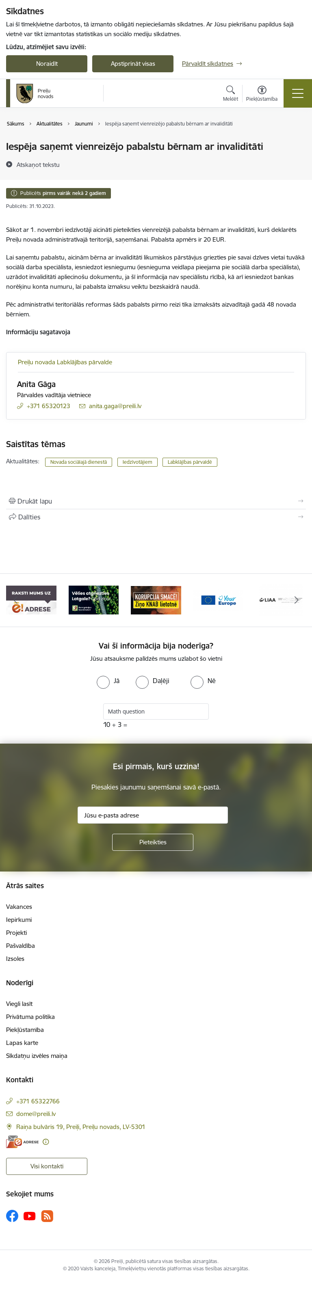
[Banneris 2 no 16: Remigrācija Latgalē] (94, 599)
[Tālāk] (296, 600)
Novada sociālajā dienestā (78, 462)
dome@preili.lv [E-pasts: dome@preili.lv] (36, 1114)
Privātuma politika (30, 1017)
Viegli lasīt (19, 1004)
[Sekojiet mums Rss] (47, 1216)
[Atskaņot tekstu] (38, 164)
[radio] (108, 681)
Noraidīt (47, 63)
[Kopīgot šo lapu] (156, 517)
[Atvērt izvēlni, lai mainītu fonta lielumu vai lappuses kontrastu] (262, 94)
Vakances (19, 907)
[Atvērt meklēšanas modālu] (230, 94)
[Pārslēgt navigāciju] (298, 93)
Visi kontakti (46, 1166)
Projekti (16, 932)
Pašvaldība (20, 945)
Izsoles (15, 958)
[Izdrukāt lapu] (156, 501)
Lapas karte (22, 1043)
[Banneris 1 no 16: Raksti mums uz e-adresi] (31, 599)
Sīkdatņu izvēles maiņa (36, 1056)
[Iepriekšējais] (15, 600)
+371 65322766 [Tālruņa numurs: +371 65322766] (38, 1101)
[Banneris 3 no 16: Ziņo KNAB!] (156, 599)
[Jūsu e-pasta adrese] (153, 815)
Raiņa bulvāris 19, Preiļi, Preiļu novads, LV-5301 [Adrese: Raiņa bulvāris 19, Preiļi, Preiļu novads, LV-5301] (80, 1127)
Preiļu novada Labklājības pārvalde (65, 362)
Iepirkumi (19, 920)
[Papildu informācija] (46, 1142)
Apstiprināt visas (133, 63)
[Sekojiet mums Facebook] (12, 1216)
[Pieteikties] (152, 842)
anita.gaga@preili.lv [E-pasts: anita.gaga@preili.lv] (115, 406)
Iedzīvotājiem (137, 462)
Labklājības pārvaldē (190, 462)
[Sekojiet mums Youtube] (30, 1215)
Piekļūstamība (25, 1030)
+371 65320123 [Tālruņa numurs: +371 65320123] (48, 406)
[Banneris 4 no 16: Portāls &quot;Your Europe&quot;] (218, 599)
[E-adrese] (22, 1141)
